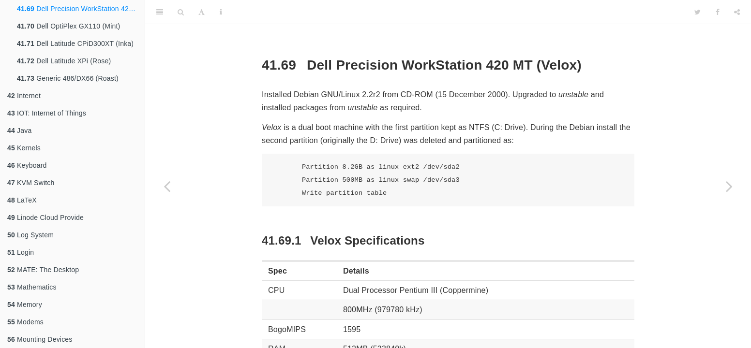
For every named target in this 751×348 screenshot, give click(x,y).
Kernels (24, 148)
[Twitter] (697, 12)
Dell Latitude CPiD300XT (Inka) (75, 43)
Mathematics (32, 287)
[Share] (737, 12)
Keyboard (27, 165)
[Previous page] (167, 186)
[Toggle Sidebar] (159, 12)
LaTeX (22, 200)
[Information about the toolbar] (220, 12)
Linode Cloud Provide (45, 217)
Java (19, 130)
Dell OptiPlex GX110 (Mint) (68, 26)
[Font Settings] (201, 12)
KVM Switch (31, 183)
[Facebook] (717, 12)
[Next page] (729, 186)
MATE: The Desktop (43, 270)
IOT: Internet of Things (46, 113)
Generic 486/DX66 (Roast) (68, 78)
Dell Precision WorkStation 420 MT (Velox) (81, 9)
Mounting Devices (40, 339)
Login (20, 252)
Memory (24, 304)
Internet (24, 96)
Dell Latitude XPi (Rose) (64, 61)
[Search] (180, 12)
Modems (25, 322)
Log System (30, 235)
